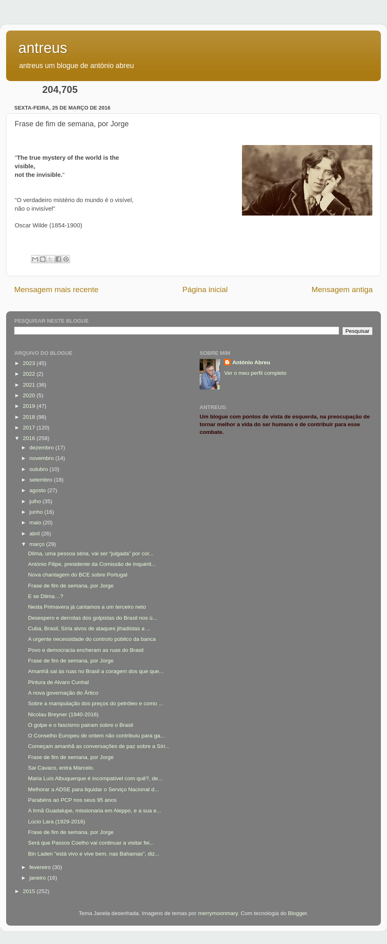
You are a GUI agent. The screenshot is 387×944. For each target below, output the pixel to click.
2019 (30, 406)
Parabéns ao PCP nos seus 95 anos (72, 800)
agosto (38, 490)
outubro (39, 469)
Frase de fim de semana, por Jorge (71, 586)
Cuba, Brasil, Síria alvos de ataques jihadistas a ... (89, 628)
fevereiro (40, 867)
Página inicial (205, 289)
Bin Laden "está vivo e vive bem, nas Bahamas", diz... (94, 854)
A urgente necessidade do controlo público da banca (92, 639)
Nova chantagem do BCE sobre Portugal (78, 575)
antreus (42, 48)
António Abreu (251, 362)
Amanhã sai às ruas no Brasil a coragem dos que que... (95, 671)
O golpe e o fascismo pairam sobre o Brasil (80, 725)
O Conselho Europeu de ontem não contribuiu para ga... (96, 736)
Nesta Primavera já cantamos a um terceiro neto (87, 607)
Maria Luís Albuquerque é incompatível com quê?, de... (95, 778)
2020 (30, 395)
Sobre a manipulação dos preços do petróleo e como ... (95, 703)
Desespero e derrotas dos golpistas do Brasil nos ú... (92, 618)
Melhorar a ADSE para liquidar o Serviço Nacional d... (93, 789)
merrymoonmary (217, 913)
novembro (42, 458)
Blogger (297, 913)
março (37, 544)
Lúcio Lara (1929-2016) (56, 822)
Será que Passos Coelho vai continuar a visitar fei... (91, 843)
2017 (30, 428)
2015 (30, 891)
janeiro (38, 878)
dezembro (42, 447)
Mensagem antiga (342, 289)
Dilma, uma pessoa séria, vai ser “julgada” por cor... (91, 553)
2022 (30, 374)
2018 (30, 417)
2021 (30, 385)
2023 (30, 363)
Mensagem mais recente (56, 289)
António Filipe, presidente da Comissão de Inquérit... (92, 564)
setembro (41, 480)
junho (36, 512)
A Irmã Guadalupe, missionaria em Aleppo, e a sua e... (94, 811)
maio (36, 522)
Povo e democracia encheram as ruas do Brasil (86, 650)
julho (35, 501)
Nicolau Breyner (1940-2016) (63, 714)
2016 (30, 438)
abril (35, 533)
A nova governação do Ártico (63, 693)
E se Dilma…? (45, 596)
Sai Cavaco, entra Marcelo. (61, 768)
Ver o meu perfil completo (255, 373)
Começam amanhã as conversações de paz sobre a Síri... (98, 746)
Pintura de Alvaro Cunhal (58, 682)
